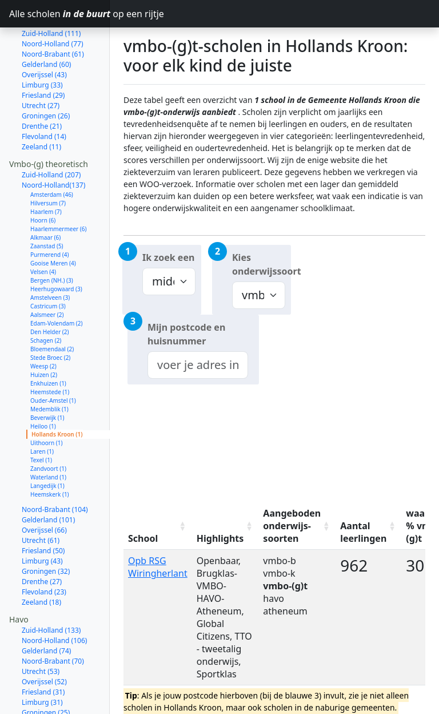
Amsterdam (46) (51, 154)
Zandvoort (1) (48, 428)
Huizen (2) (43, 334)
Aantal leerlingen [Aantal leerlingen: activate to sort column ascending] (363, 532)
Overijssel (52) (44, 641)
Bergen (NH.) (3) (51, 240)
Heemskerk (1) (49, 454)
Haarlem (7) (46, 171)
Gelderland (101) (48, 479)
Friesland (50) (43, 510)
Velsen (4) (43, 231)
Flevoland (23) (44, 551)
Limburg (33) (42, 44)
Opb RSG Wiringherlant (157, 567)
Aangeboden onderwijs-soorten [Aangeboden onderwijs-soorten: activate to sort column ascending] (292, 526)
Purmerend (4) (49, 214)
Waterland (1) (48, 437)
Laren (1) (42, 411)
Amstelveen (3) (50, 257)
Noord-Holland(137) (53, 144)
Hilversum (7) (48, 162)
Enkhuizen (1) (48, 343)
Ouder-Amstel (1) (53, 360)
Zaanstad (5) (46, 205)
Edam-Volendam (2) (56, 283)
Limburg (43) (42, 520)
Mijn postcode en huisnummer (186, 334)
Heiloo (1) (43, 386)
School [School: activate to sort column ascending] (143, 538)
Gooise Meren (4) (53, 223)
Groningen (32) (46, 531)
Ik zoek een (168, 257)
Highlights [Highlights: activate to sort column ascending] (220, 538)
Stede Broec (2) (50, 317)
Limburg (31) (42, 662)
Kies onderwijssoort (261, 264)
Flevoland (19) (44, 682)
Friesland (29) (43, 55)
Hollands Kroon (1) (57, 394)
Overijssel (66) (44, 489)
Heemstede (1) (49, 351)
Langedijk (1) (47, 445)
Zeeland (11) (41, 106)
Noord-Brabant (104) (55, 469)
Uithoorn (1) (46, 402)
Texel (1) (41, 419)
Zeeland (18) (41, 561)
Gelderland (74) (46, 610)
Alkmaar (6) (45, 197)
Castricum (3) (48, 265)
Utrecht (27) (40, 65)
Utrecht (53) (40, 631)
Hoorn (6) (42, 180)
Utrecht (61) (40, 500)
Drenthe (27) (42, 541)
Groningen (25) (46, 672)
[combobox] (197, 365)
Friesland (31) (43, 651)
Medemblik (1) (49, 368)
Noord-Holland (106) (54, 600)
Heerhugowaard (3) (56, 248)
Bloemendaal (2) (52, 308)
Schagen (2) (45, 300)
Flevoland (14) (44, 96)
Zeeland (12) (41, 703)
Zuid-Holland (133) (51, 589)
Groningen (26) (46, 75)
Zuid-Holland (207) (51, 134)
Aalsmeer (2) (46, 274)
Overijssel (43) (44, 34)
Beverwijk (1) (47, 377)
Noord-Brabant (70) (53, 620)
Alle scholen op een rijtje (59, 13)
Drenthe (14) (42, 692)
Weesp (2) (43, 326)
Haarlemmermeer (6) (58, 188)
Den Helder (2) (49, 291)
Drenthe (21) (42, 85)
